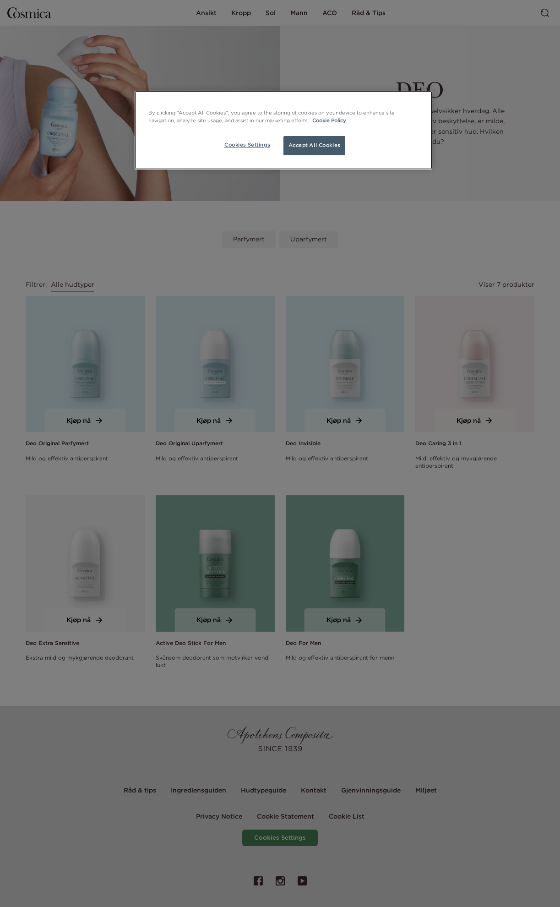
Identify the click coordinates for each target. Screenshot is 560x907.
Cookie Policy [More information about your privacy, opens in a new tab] (329, 120)
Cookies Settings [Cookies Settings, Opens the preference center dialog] (247, 145)
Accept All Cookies (314, 145)
